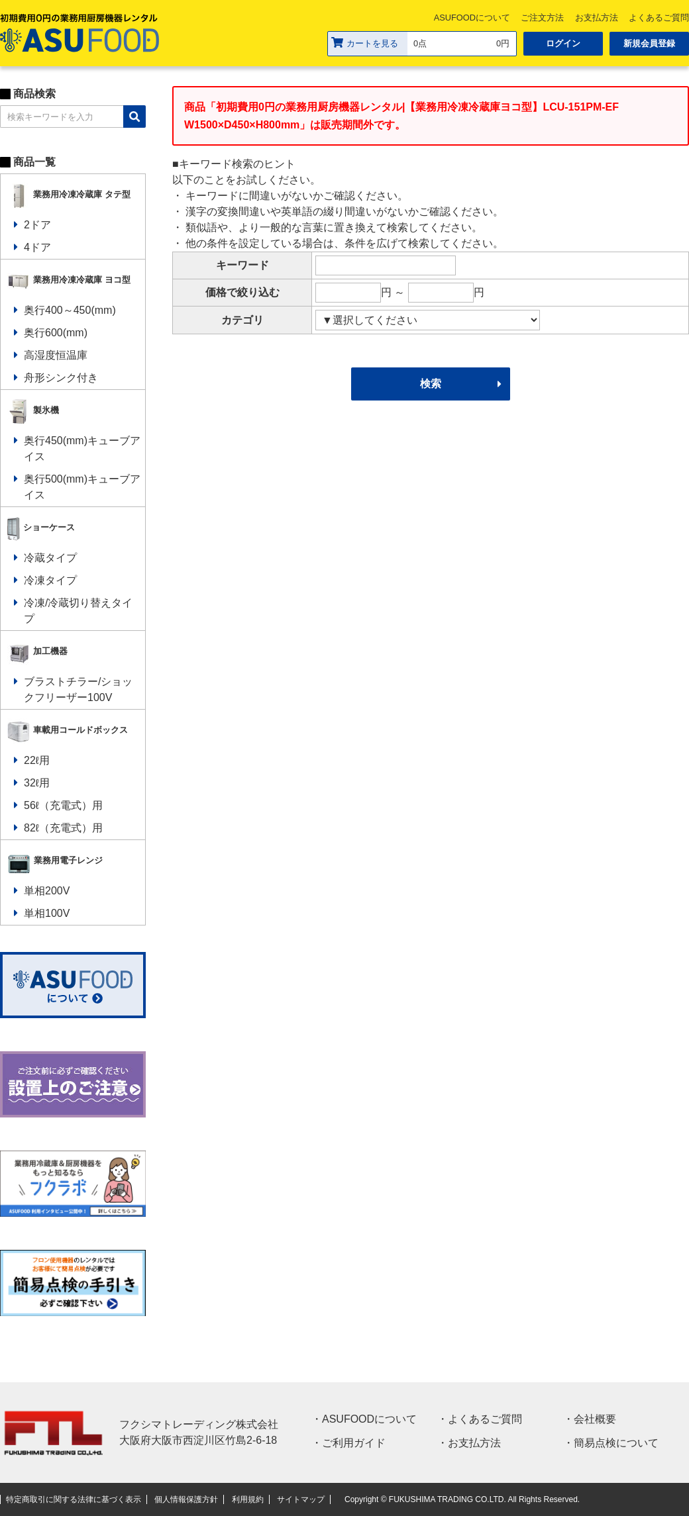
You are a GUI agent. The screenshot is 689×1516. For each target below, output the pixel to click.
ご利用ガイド (354, 1442)
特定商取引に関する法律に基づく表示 (73, 1499)
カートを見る (364, 42)
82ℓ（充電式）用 (63, 827)
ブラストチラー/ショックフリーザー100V (78, 689)
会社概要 (595, 1419)
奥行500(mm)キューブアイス (82, 486)
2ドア (37, 224)
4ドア (37, 247)
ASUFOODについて (472, 18)
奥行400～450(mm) (70, 310)
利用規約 (248, 1499)
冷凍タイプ (50, 580)
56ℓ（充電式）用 (63, 805)
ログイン (563, 43)
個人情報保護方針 (186, 1499)
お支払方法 (596, 18)
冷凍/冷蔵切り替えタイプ (78, 610)
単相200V (47, 890)
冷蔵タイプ (50, 557)
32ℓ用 (37, 782)
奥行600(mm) (55, 332)
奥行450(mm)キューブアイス (82, 448)
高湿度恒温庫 (55, 355)
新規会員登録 (649, 43)
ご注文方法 (542, 18)
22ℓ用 (37, 760)
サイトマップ (301, 1499)
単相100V (47, 913)
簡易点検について (616, 1442)
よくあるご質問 (485, 1419)
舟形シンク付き (61, 377)
